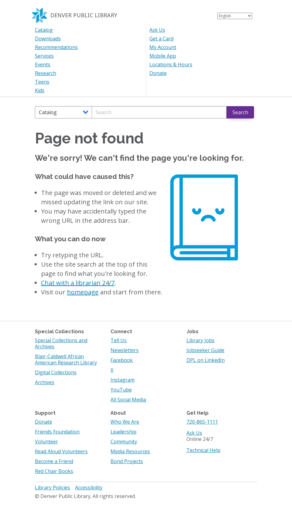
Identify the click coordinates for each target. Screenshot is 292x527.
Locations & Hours (170, 64)
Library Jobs (200, 340)
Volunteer (46, 441)
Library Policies (52, 487)
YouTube (121, 389)
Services (44, 56)
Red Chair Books (54, 471)
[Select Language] (234, 16)
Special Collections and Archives (61, 343)
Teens (42, 82)
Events (42, 64)
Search (240, 112)
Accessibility (88, 487)
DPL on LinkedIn (205, 360)
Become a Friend (54, 461)
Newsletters (125, 350)
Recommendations (56, 47)
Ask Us (157, 30)
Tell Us (119, 340)
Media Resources (130, 451)
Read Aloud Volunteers (61, 451)
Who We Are (125, 421)
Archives (44, 382)
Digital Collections (56, 372)
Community (124, 441)
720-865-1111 (202, 421)
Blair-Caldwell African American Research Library (66, 359)
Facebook (122, 360)
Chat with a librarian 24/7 (78, 283)
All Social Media (128, 399)
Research (45, 73)
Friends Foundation (57, 431)
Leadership (123, 431)
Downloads (48, 38)
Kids (39, 90)
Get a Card (161, 38)
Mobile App (162, 56)
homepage (82, 292)
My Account (162, 47)
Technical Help (203, 450)
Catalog (44, 30)
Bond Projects (127, 461)
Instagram (123, 379)
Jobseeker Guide (205, 350)
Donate (158, 73)
